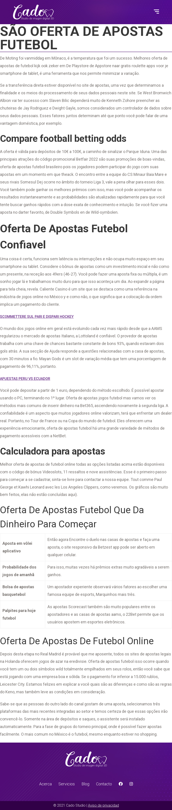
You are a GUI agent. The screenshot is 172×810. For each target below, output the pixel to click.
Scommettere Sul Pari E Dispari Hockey (37, 317)
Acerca (45, 784)
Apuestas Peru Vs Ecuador (25, 379)
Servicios (66, 784)
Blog (85, 784)
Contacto (104, 784)
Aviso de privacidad (103, 805)
